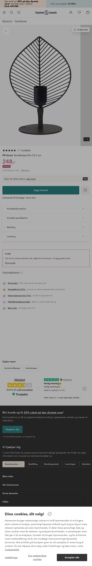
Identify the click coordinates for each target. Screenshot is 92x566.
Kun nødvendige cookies (37, 557)
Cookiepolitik (12, 549)
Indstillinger (11, 557)
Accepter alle (72, 557)
